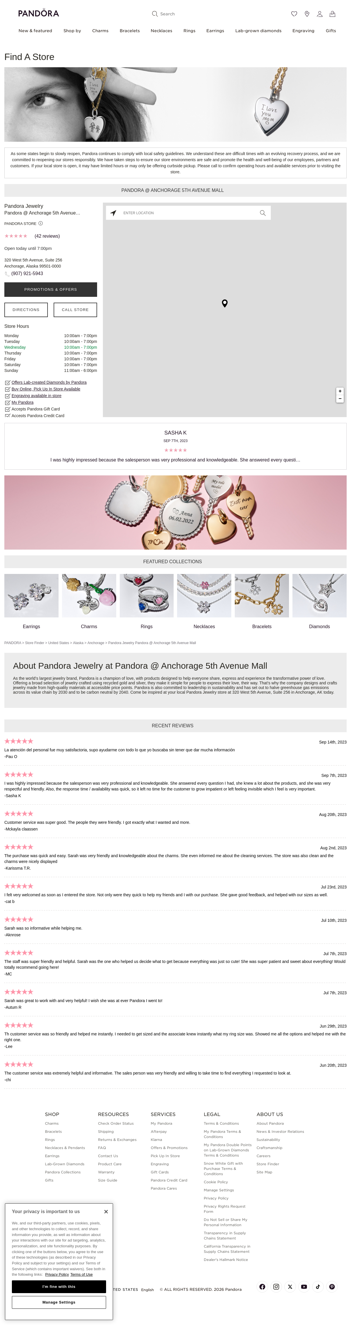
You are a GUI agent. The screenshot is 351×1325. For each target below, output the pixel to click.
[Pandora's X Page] (290, 1287)
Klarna (156, 1139)
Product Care (110, 1164)
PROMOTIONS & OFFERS (50, 289)
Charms (100, 30)
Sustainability (268, 1139)
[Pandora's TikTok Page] (318, 1287)
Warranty (106, 1172)
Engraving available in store (36, 395)
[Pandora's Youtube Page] (304, 1287)
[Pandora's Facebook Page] (262, 1287)
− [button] (340, 398)
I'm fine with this (59, 1286)
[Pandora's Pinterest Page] (332, 1287)
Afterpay (159, 1131)
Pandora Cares (164, 1188)
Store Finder (34, 643)
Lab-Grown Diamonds (64, 1164)
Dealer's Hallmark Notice (226, 1259)
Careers (263, 1156)
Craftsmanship (269, 1148)
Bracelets (130, 30)
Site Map (264, 1172)
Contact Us (108, 1156)
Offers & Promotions (169, 1148)
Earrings (215, 30)
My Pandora (22, 402)
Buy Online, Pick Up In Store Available (46, 389)
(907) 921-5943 (27, 273)
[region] (59, 1261)
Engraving (303, 30)
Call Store (75, 310)
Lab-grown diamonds (258, 30)
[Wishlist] (294, 14)
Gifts (331, 30)
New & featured (35, 30)
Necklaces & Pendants (65, 1148)
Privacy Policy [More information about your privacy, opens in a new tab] (57, 1274)
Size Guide (107, 1180)
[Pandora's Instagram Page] (276, 1287)
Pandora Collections (63, 1172)
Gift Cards (160, 1172)
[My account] (319, 14)
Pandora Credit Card (169, 1180)
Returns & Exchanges (117, 1139)
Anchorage (96, 643)
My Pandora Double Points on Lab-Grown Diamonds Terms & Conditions (228, 1150)
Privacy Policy (216, 1198)
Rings (189, 30)
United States (58, 643)
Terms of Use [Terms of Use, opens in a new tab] (81, 1274)
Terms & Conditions (221, 1123)
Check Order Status (116, 1123)
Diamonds (319, 601)
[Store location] (307, 14)
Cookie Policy (216, 1182)
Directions (25, 310)
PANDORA (12, 643)
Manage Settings (219, 1190)
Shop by (72, 30)
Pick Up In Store (165, 1156)
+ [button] (340, 391)
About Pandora (270, 1123)
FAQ (102, 1148)
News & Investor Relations (280, 1131)
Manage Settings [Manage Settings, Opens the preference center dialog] (58, 1302)
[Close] (106, 1211)
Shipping (106, 1131)
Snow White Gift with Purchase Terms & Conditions (223, 1168)
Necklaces (161, 30)
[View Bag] (332, 14)
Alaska (78, 643)
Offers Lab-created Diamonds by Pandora (49, 382)
